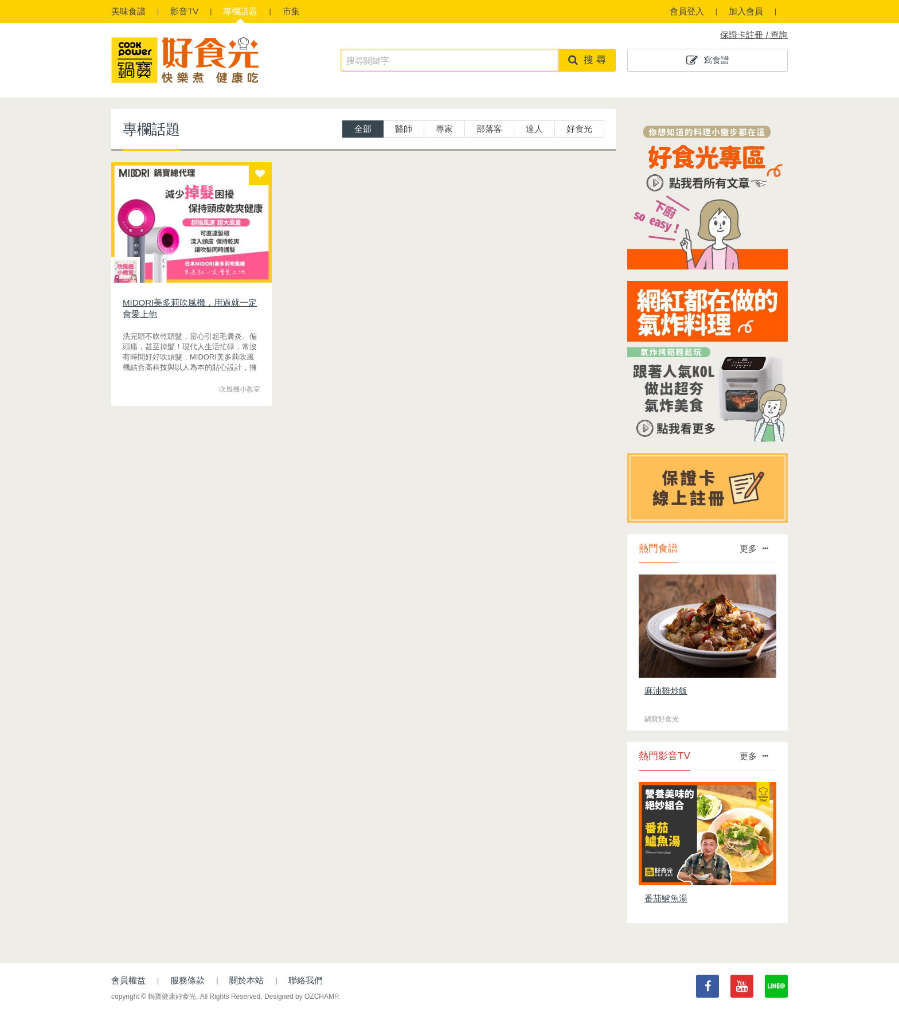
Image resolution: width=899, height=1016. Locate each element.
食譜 (128, 11)
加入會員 (746, 11)
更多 (754, 548)
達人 (534, 129)
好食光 (579, 129)
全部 (363, 129)
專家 (444, 129)
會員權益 (128, 980)
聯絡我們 (305, 980)
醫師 (403, 129)
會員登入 (687, 11)
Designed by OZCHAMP (301, 996)
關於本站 (246, 980)
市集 (291, 11)
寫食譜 (707, 60)
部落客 (489, 129)
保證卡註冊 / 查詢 (754, 35)
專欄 (240, 11)
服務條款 (187, 980)
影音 (184, 11)
